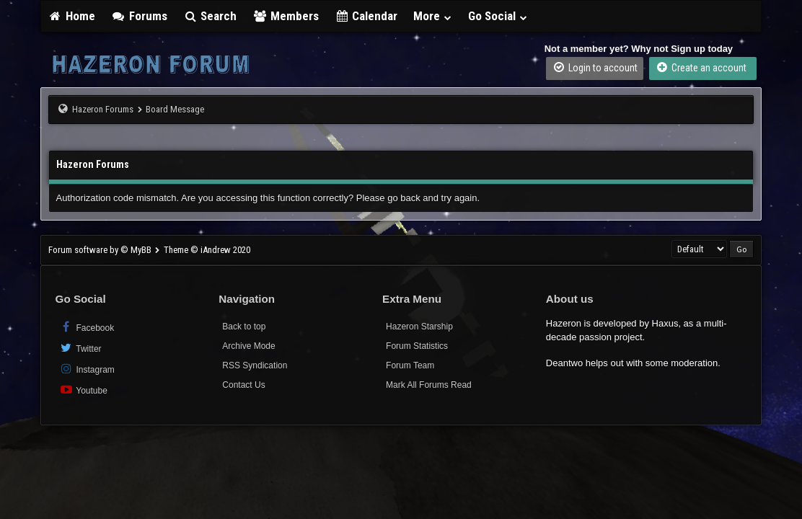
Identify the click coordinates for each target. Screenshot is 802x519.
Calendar (366, 16)
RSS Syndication (254, 365)
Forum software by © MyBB (101, 249)
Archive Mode (248, 346)
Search (210, 16)
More (432, 16)
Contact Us (243, 385)
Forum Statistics (417, 346)
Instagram (87, 369)
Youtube (83, 389)
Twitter (80, 348)
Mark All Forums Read (429, 385)
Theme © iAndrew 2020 (207, 249)
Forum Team (410, 365)
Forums (139, 16)
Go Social (498, 16)
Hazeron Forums (102, 109)
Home (72, 16)
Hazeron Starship (419, 326)
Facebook (87, 327)
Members (285, 16)
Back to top (243, 326)
